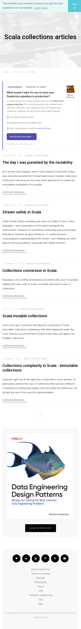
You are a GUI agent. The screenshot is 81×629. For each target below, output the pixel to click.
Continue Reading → (14, 192)
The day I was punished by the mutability (37, 162)
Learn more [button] (41, 8)
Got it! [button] (74, 6)
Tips (40, 599)
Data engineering (40, 569)
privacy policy (12, 613)
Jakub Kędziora (40, 617)
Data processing (41, 573)
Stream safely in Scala (21, 212)
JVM (40, 590)
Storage (40, 577)
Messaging (41, 582)
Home (6, 72)
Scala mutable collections (24, 316)
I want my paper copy (40, 528)
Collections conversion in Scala (29, 270)
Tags (40, 603)
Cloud (40, 586)
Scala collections (36, 156)
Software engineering (40, 595)
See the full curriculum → (22, 136)
